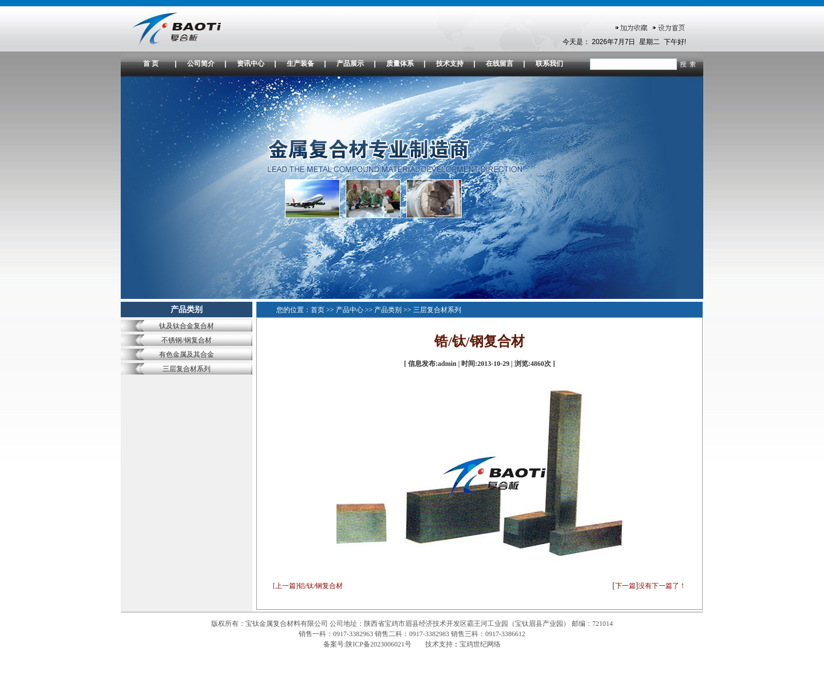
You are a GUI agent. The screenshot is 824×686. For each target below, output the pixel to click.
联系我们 (549, 64)
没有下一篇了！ (662, 586)
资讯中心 (250, 64)
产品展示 (350, 64)
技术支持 (450, 64)
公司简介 (201, 64)
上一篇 (285, 586)
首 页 (151, 64)
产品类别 (388, 310)
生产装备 (300, 64)
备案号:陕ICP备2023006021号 (368, 644)
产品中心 (349, 310)
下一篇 (625, 586)
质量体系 (400, 64)
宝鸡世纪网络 (480, 644)
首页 (317, 310)
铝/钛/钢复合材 (320, 586)
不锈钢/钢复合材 (186, 340)
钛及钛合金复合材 (186, 326)
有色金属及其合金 (186, 354)
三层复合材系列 (187, 369)
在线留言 (499, 64)
